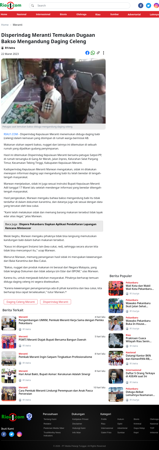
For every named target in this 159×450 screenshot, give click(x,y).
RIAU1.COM (11, 134)
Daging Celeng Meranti (21, 302)
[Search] (83, 5)
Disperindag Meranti (55, 302)
